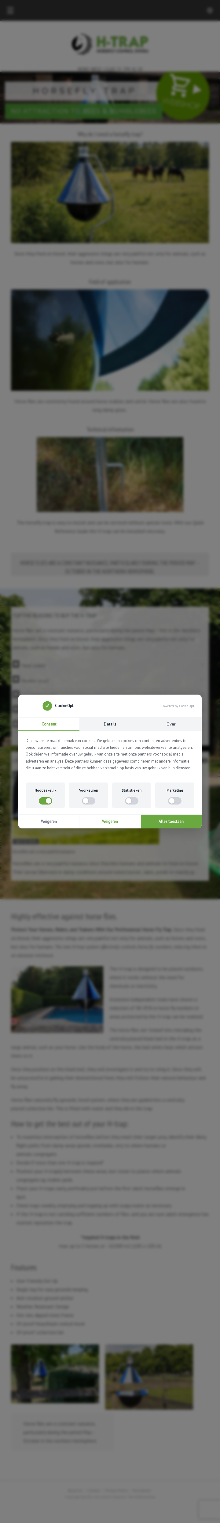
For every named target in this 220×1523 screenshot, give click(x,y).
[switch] (45, 801)
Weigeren (49, 821)
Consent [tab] (49, 724)
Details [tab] (110, 724)
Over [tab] (171, 724)
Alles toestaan (171, 821)
